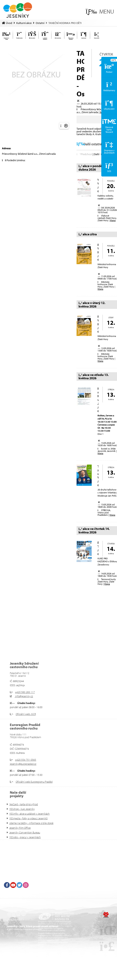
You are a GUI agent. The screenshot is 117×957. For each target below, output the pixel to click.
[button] (100, 11)
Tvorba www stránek (106, 915)
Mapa (113, 220)
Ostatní (40, 23)
